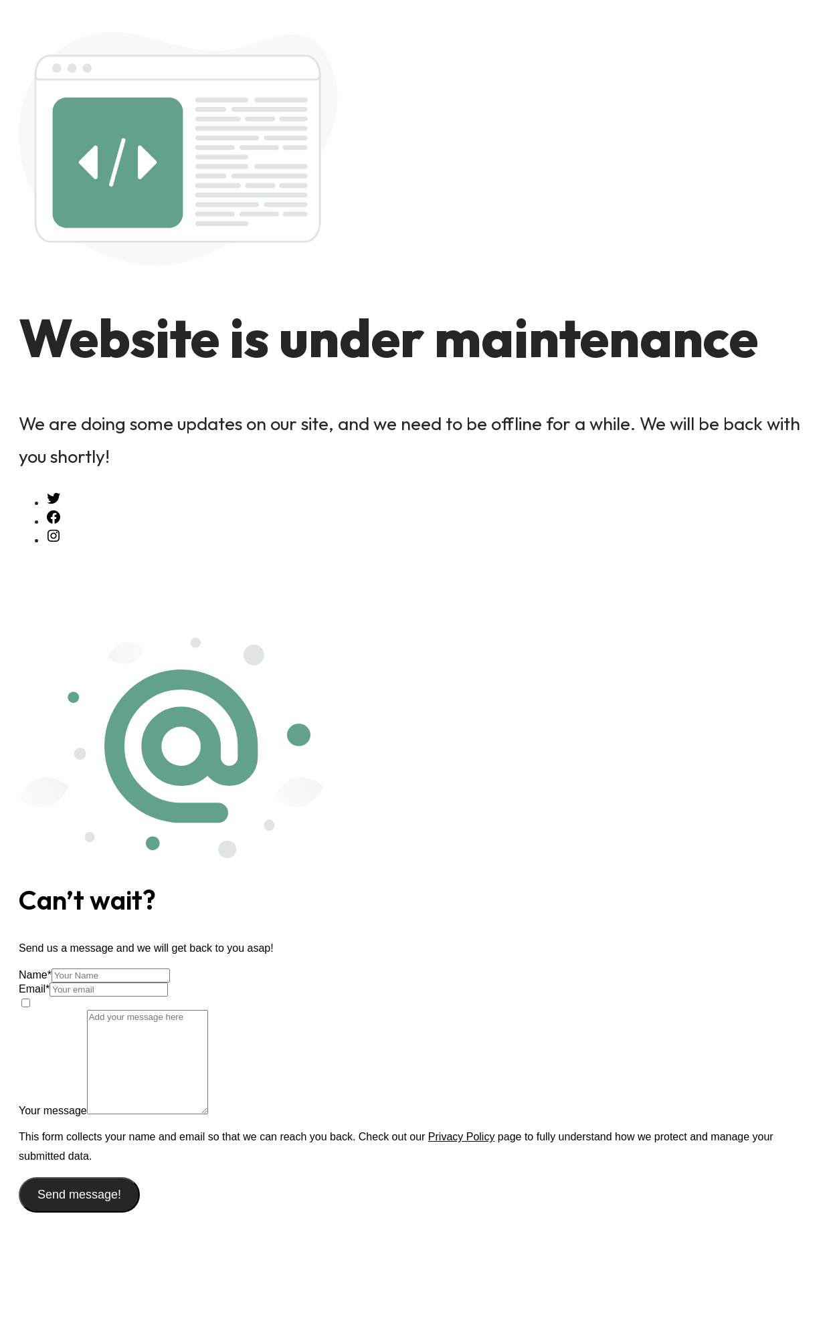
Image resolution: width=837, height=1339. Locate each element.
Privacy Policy (461, 1136)
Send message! (79, 1194)
